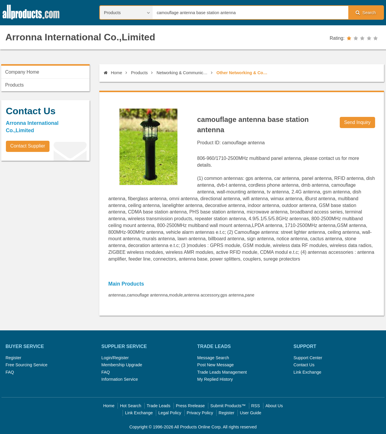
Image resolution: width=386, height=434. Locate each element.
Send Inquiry (357, 122)
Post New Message (215, 364)
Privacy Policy (200, 412)
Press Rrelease (190, 405)
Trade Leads (158, 405)
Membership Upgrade (121, 364)
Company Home (22, 71)
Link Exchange (307, 372)
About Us (274, 405)
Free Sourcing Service (26, 364)
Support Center (307, 357)
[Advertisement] (45, 206)
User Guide (250, 412)
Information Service (119, 379)
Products (139, 72)
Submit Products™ (228, 405)
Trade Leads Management (222, 372)
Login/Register (115, 357)
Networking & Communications (182, 72)
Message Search (213, 357)
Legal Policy (169, 412)
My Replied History (215, 379)
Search (366, 12)
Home (113, 72)
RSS (255, 405)
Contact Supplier (27, 145)
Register (14, 357)
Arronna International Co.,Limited (80, 37)
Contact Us (303, 364)
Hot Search (130, 405)
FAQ (10, 372)
